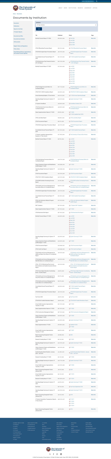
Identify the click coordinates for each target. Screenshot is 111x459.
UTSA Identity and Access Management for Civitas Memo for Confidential (80, 282)
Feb (72, 38)
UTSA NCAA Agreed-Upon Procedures (78, 52)
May (72, 70)
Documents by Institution (19, 39)
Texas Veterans (90, 430)
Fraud (89, 426)
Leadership (87, 8)
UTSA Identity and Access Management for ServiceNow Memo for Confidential (80, 186)
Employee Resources (88, 1)
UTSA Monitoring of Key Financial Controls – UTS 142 (79, 62)
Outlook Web (46, 439)
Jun (72, 68)
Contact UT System (74, 432)
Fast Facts (74, 297)
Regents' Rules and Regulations (21, 46)
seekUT (72, 428)
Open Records (59, 439)
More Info (93, 38)
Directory (43, 435)
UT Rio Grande (17, 433)
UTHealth (31, 428)
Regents (80, 8)
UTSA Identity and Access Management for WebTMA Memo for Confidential (80, 260)
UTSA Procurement (76, 121)
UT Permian (17, 432)
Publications (16, 26)
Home (14, 13)
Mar (72, 75)
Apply (39, 28)
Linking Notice (59, 433)
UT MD (31, 430)
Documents (19, 13)
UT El (15, 430)
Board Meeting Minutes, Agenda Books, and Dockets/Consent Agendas (22, 52)
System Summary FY (76, 99)
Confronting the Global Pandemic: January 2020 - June (79, 352)
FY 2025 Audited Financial (77, 57)
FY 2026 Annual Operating (77, 95)
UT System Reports (18, 31)
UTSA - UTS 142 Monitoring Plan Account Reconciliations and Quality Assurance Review (79, 266)
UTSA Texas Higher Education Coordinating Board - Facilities (80, 271)
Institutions (72, 8)
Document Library (74, 426)
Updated (74, 324)
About (60, 8)
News (65, 8)
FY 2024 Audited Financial (77, 130)
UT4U (43, 437)
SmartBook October (76, 103)
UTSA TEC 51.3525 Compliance (79, 92)
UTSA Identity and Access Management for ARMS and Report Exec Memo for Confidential (80, 254)
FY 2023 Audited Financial (77, 196)
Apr (72, 72)
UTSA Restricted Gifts (76, 212)
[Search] (96, 1)
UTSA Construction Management (79, 312)
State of (89, 424)
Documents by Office (18, 36)
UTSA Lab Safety (75, 118)
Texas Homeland (91, 428)
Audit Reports (59, 430)
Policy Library (17, 48)
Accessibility (59, 437)
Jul (72, 66)
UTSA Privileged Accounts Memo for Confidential (78, 87)
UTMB (31, 426)
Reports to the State (18, 29)
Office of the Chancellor (46, 428)
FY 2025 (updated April (76, 114)
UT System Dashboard (75, 430)
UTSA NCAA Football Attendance (79, 300)
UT (16, 424)
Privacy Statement (60, 432)
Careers (72, 424)
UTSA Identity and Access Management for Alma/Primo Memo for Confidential (80, 276)
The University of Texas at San (78, 134)
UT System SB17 (76, 205)
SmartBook (44, 426)
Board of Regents (45, 430)
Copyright (58, 435)
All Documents (17, 41)
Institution (38, 22)
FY (72, 112)
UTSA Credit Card (75, 249)
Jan (72, 40)
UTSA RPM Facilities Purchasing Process (79, 181)
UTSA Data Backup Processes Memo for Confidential (79, 160)
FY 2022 (74, 288)
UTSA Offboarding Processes (78, 48)
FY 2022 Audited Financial (77, 286)
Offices (95, 8)
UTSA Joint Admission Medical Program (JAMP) (79, 201)
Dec (72, 42)
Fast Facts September (76, 386)
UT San (16, 435)
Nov (72, 44)
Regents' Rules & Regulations (62, 426)
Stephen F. (16, 437)
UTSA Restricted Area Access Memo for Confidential (79, 108)
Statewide (89, 432)
